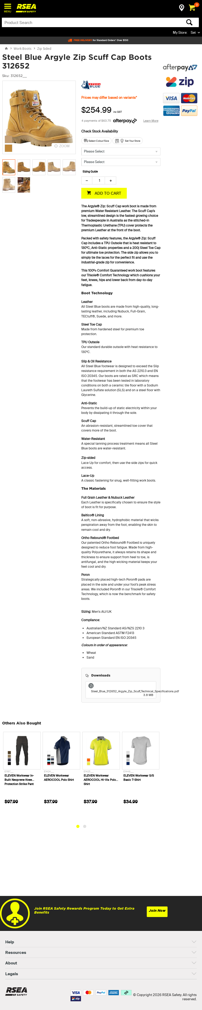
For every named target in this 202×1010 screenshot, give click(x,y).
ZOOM (64, 146)
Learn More (150, 120)
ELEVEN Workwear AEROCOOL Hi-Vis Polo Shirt (100, 780)
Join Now (157, 911)
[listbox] (120, 151)
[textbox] (78, 22)
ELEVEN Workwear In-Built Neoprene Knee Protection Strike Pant (19, 780)
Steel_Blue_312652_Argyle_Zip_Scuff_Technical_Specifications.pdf (122, 693)
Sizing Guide (90, 171)
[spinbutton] (98, 180)
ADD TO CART (107, 193)
